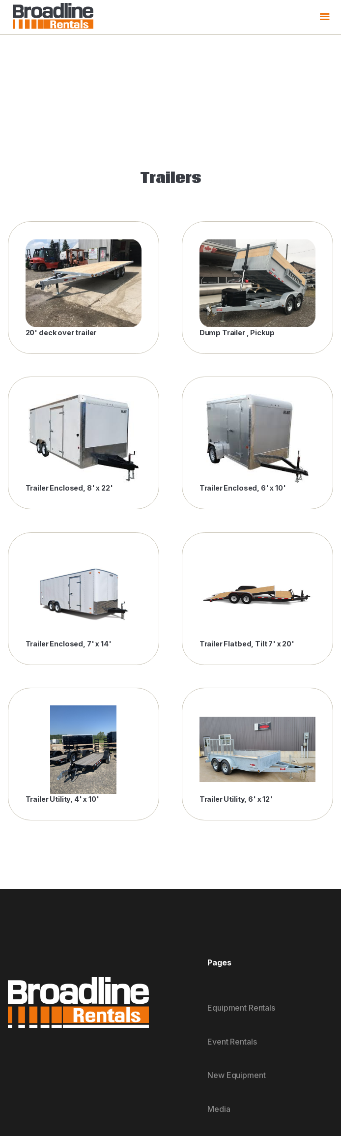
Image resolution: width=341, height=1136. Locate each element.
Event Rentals (231, 1042)
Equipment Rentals (241, 1008)
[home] (50, 17)
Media (218, 1109)
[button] (324, 16)
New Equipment (236, 1075)
